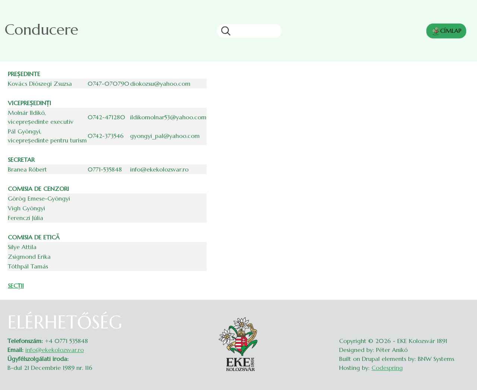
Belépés (462, 316)
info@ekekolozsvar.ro (54, 349)
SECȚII (16, 285)
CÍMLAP (446, 31)
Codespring (387, 367)
